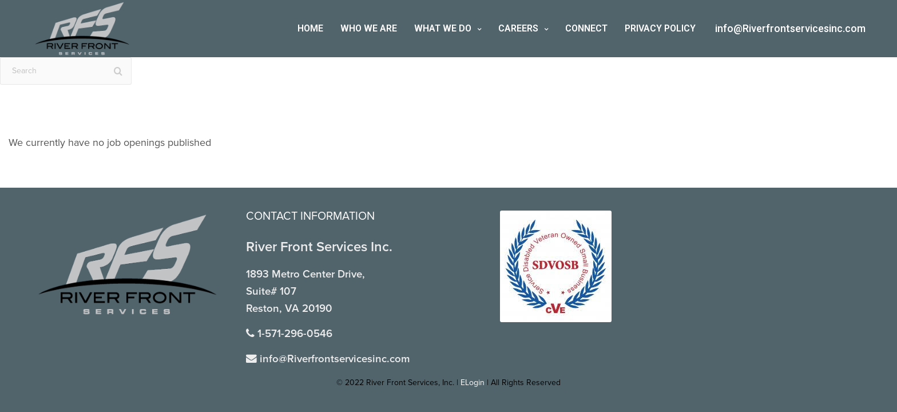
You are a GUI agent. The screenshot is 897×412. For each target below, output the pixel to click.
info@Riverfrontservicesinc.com (790, 28)
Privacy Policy (660, 28)
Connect (586, 28)
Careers (518, 28)
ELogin (473, 382)
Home (310, 28)
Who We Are (368, 28)
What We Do (442, 28)
